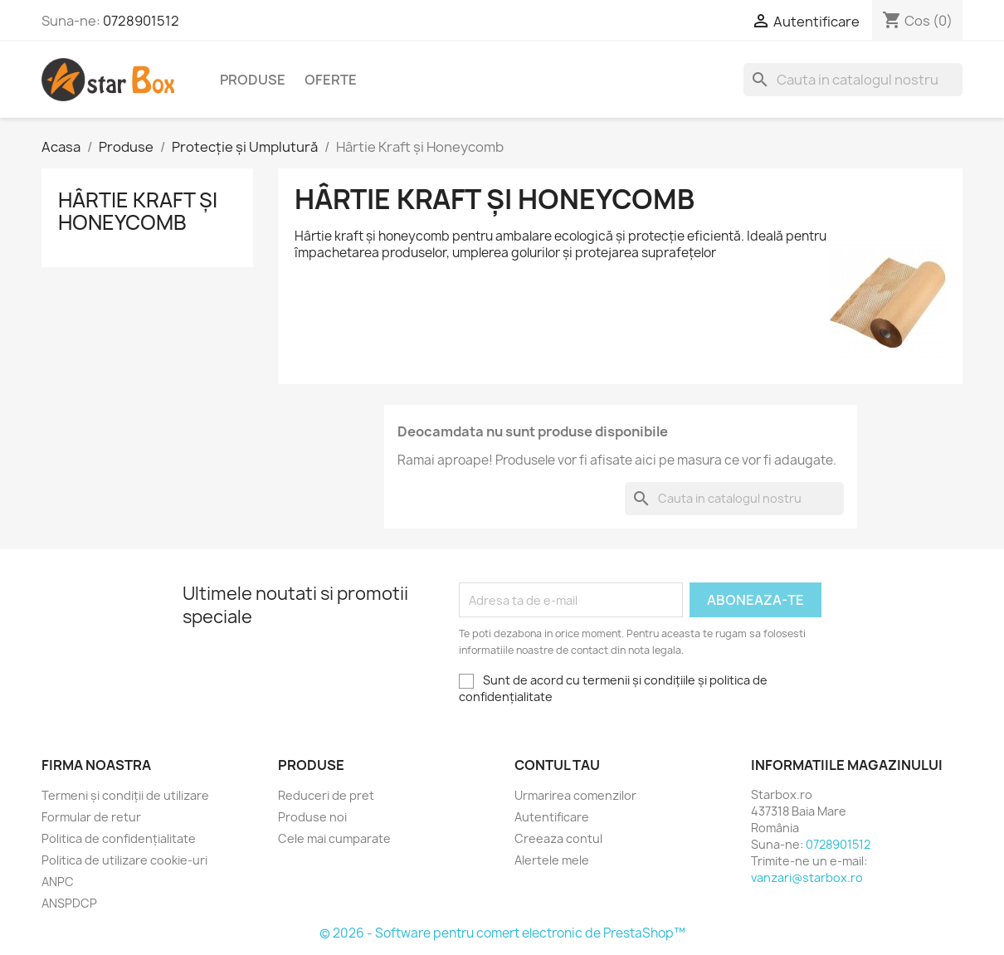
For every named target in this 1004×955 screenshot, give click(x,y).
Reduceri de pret (326, 795)
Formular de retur (91, 817)
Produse (252, 80)
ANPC (57, 881)
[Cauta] (853, 79)
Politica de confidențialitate (118, 838)
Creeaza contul (558, 838)
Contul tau (557, 765)
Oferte (331, 80)
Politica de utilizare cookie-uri (124, 860)
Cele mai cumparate (334, 838)
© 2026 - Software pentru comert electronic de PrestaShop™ (502, 933)
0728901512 (141, 21)
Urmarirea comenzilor (575, 795)
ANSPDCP (69, 903)
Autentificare (551, 817)
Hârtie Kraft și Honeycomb (137, 211)
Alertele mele (551, 860)
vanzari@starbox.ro (807, 877)
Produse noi (312, 817)
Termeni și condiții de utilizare (125, 795)
